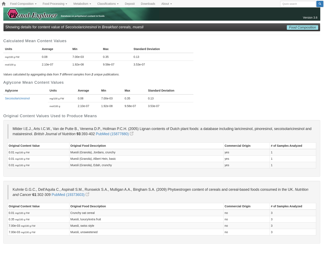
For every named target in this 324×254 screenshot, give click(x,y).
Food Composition (23, 3)
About (166, 3)
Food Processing (55, 3)
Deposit (130, 3)
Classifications (108, 3)
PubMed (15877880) (114, 134)
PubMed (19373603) (70, 195)
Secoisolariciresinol (17, 98)
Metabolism (82, 3)
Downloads (148, 3)
